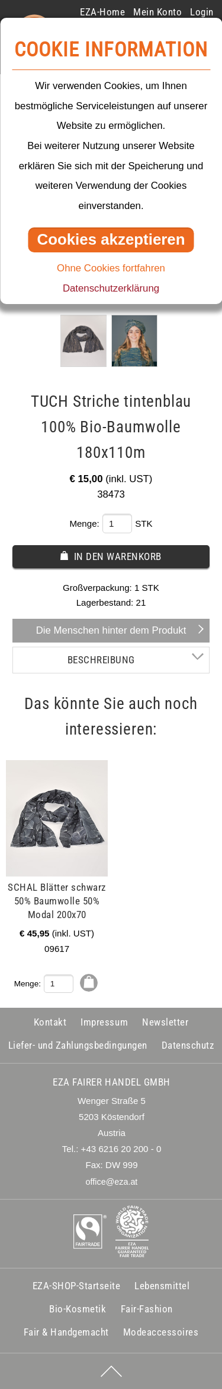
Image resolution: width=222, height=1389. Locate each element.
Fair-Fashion (147, 1309)
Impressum (104, 1022)
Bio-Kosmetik (77, 1309)
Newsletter (165, 1022)
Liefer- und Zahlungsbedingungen (77, 1045)
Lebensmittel (161, 1286)
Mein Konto (157, 12)
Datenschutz (188, 1045)
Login (202, 12)
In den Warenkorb (118, 556)
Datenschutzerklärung (111, 288)
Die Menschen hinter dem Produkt (111, 630)
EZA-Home (102, 12)
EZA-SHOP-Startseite (77, 1286)
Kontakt (50, 1022)
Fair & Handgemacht (66, 1332)
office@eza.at (112, 1181)
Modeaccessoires (161, 1332)
